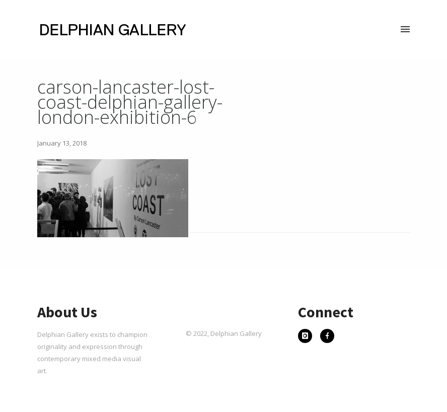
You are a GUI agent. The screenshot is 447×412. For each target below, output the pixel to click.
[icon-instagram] (307, 337)
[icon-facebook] (327, 337)
